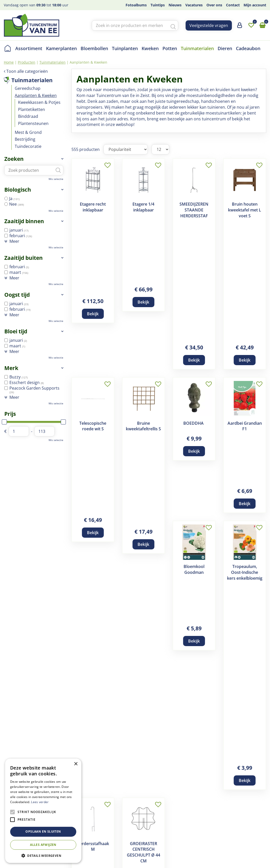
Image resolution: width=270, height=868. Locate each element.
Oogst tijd (17, 294)
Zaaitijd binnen (24, 221)
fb (262, 792)
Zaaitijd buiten (23, 257)
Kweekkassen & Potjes (39, 102)
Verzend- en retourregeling (157, 813)
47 (207, 455)
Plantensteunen (33, 123)
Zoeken (14, 158)
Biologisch (17, 189)
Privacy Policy (132, 856)
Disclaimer (141, 807)
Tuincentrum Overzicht (97, 856)
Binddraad (28, 116)
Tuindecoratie (28, 146)
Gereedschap (27, 88)
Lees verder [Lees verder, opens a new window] (40, 802)
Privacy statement (148, 826)
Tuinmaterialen (32, 80)
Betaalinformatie (147, 819)
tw (262, 812)
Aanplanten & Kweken (36, 95)
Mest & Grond (28, 132)
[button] (43, 855)
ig (262, 802)
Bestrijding (25, 139)
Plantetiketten (31, 109)
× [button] (76, 764)
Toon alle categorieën (27, 71)
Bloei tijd (15, 331)
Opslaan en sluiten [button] (43, 831)
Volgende (220, 455)
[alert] (43, 811)
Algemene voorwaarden (154, 801)
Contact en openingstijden (92, 832)
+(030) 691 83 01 (220, 819)
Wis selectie (56, 179)
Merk (11, 368)
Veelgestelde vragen (208, 25)
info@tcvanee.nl (220, 826)
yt (262, 822)
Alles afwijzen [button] (43, 845)
